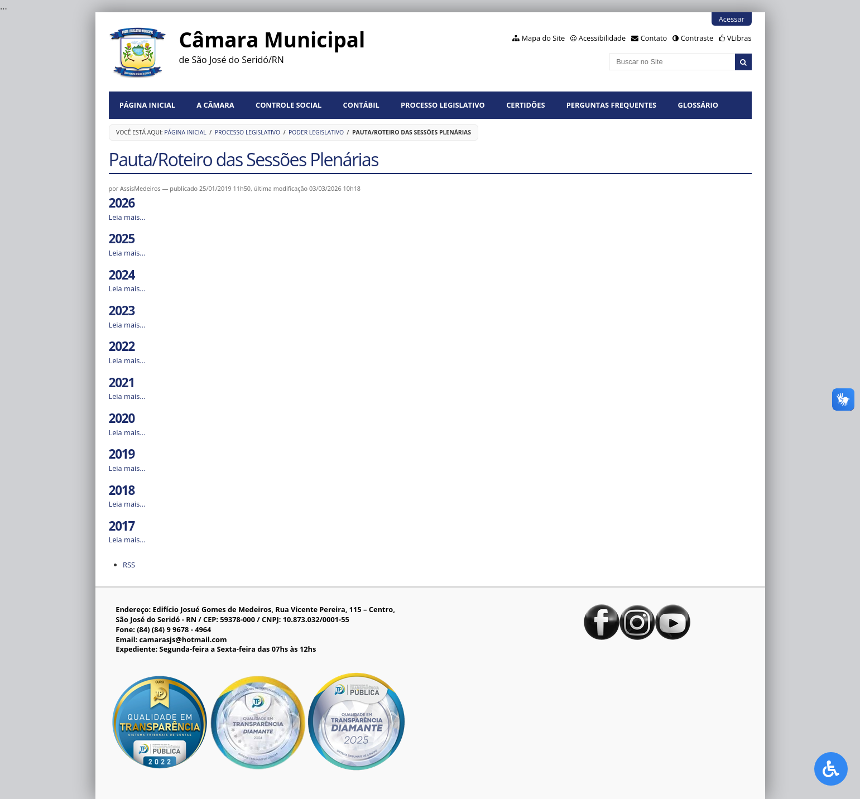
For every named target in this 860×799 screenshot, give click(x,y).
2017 (122, 526)
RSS (129, 565)
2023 (122, 310)
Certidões (525, 105)
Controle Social (288, 105)
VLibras (739, 38)
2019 (122, 454)
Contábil (361, 105)
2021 (122, 382)
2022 (122, 346)
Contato (654, 38)
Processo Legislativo (443, 105)
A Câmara (215, 105)
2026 (122, 202)
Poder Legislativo (316, 132)
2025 (122, 238)
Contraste (697, 38)
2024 (122, 274)
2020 (122, 418)
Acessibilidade (602, 38)
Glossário (698, 105)
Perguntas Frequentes (611, 105)
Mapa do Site (543, 38)
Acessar (731, 19)
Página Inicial (147, 105)
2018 (122, 490)
